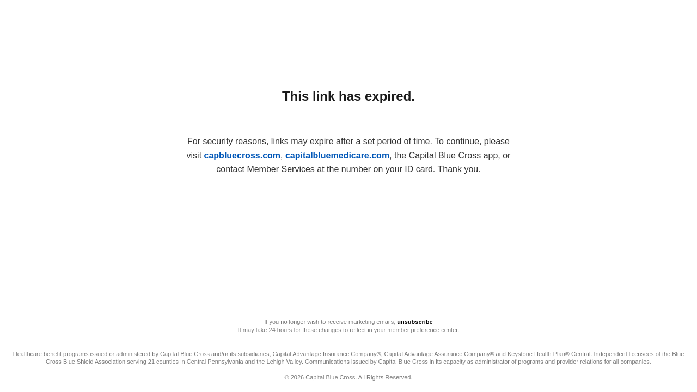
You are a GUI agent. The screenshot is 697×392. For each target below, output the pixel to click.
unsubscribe (414, 321)
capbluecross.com (242, 155)
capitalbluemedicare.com (337, 155)
